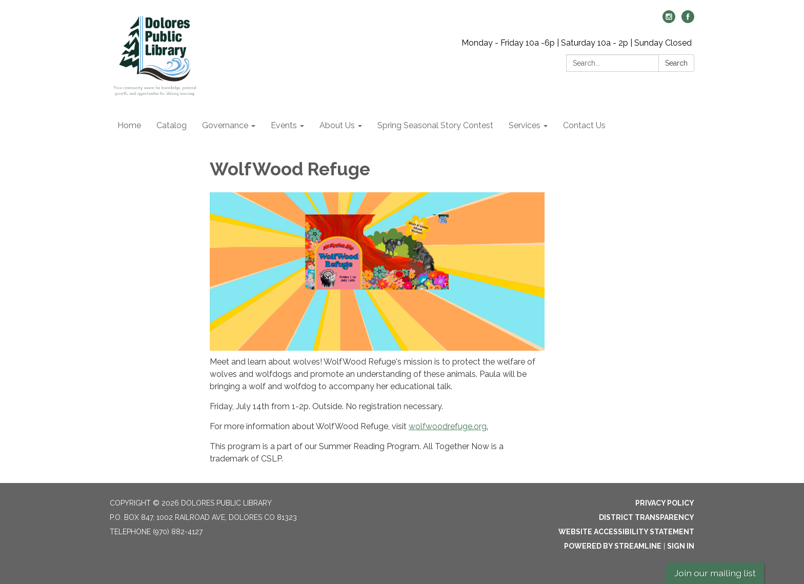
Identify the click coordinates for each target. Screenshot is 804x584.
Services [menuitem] (524, 125)
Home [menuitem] (129, 125)
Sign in (680, 546)
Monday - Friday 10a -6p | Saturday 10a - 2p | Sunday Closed (576, 43)
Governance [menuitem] (225, 125)
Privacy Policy (664, 503)
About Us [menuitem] (337, 125)
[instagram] (668, 20)
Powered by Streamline (612, 546)
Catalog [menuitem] (171, 125)
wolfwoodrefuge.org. (448, 426)
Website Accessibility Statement (626, 532)
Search (676, 63)
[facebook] (687, 20)
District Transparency (646, 517)
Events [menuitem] (284, 125)
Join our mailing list (715, 573)
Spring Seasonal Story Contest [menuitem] (435, 125)
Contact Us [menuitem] (584, 125)
